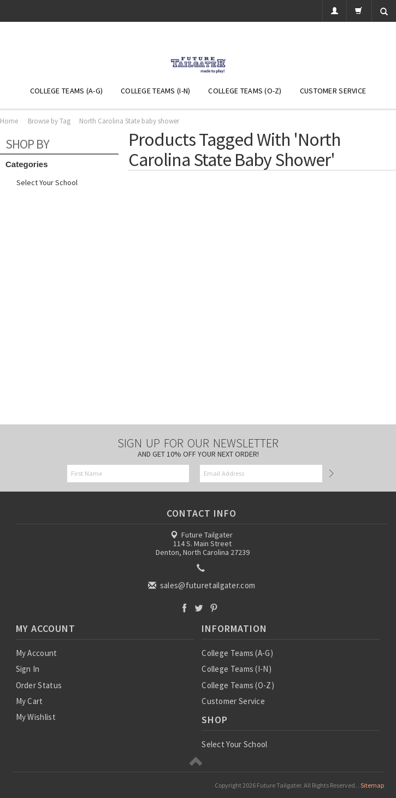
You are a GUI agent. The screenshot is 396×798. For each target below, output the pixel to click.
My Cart (29, 701)
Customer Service (333, 91)
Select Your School (47, 182)
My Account (36, 653)
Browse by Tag (49, 121)
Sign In (28, 669)
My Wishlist (36, 717)
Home (9, 121)
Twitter (199, 607)
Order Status (39, 685)
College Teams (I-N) (155, 91)
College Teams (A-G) (66, 91)
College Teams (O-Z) (244, 91)
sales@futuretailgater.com (202, 585)
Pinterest (213, 607)
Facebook (184, 607)
